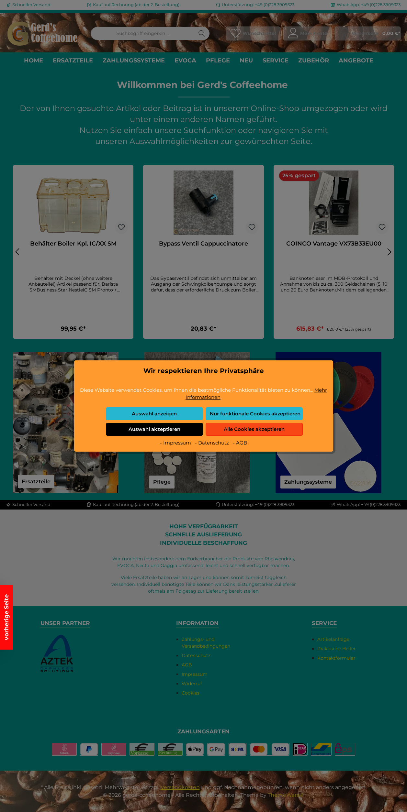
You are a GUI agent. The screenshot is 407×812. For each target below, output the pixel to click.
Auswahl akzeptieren (154, 429)
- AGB (240, 443)
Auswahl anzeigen (154, 414)
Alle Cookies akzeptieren (254, 429)
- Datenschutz (212, 443)
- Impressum (176, 443)
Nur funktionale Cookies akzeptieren (255, 414)
